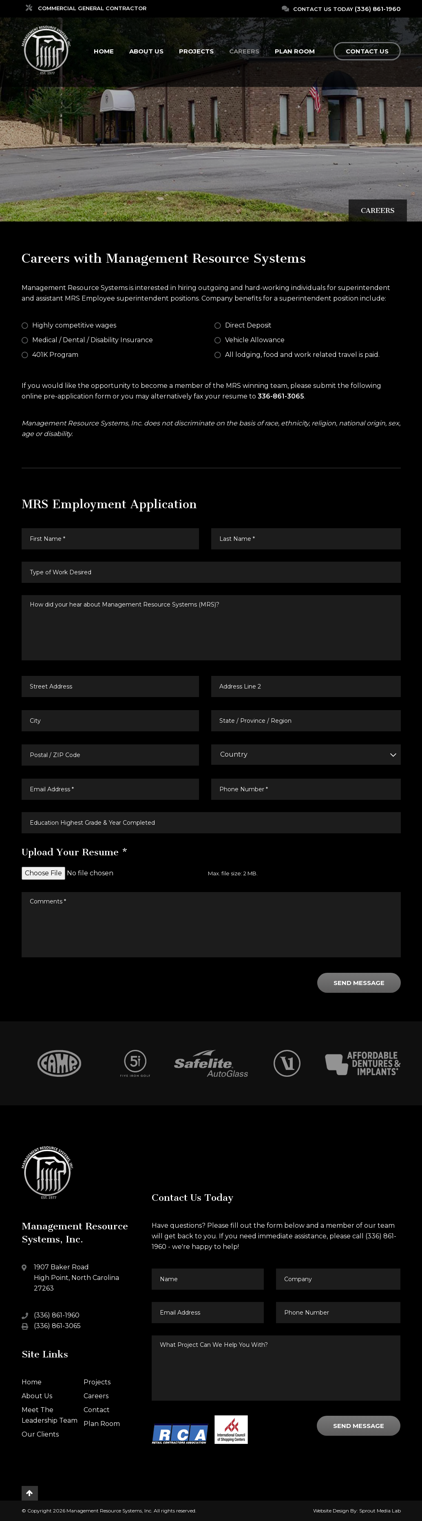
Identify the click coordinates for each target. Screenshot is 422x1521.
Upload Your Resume (75, 852)
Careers (244, 51)
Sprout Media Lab (380, 1511)
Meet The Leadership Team (49, 1415)
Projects (196, 51)
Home (104, 51)
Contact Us (367, 51)
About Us (146, 51)
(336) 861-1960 (378, 9)
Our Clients (40, 1434)
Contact (97, 1410)
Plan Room (295, 51)
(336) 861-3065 (57, 1326)
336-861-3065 (281, 396)
